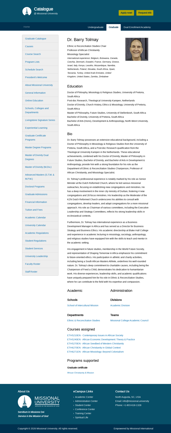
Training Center (83, 413)
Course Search (33, 54)
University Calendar (35, 225)
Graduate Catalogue (35, 38)
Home (27, 27)
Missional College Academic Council (129, 320)
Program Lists (32, 62)
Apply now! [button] (126, 13)
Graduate (113, 27)
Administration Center (86, 401)
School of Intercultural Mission (82, 305)
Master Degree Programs (38, 147)
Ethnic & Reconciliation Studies (83, 320)
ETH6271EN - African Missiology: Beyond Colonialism (95, 351)
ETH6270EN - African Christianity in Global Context (94, 347)
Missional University (47, 428)
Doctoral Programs (35, 186)
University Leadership (36, 256)
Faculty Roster (32, 264)
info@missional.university (135, 401)
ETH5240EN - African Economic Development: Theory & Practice (101, 339)
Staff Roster (31, 271)
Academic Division (120, 305)
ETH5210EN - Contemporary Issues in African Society (95, 335)
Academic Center (84, 397)
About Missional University (39, 85)
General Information (35, 93)
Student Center (83, 405)
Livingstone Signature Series (40, 120)
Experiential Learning (36, 128)
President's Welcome (36, 77)
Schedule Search (34, 69)
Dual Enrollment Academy (137, 27)
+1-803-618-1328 (132, 405)
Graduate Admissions (36, 194)
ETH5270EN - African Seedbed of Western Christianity (95, 343)
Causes (29, 46)
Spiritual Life (81, 417)
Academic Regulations (37, 233)
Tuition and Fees (34, 210)
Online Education (34, 100)
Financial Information (36, 202)
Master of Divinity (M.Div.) (38, 167)
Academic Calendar (35, 217)
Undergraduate (95, 27)
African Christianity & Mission (80, 373)
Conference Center (85, 409)
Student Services (34, 248)
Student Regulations (35, 241)
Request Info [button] (144, 13)
